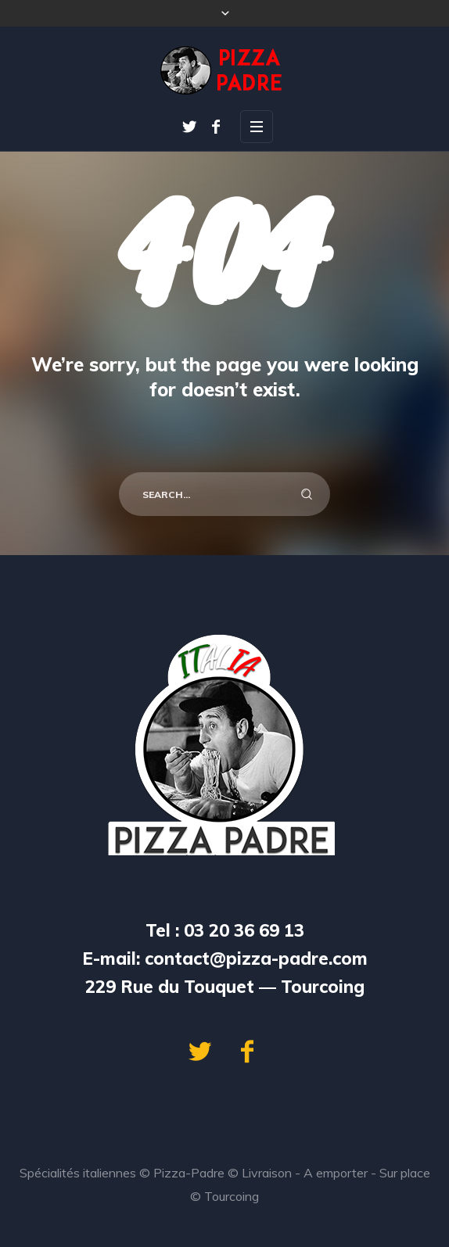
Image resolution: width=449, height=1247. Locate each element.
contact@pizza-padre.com (256, 958)
